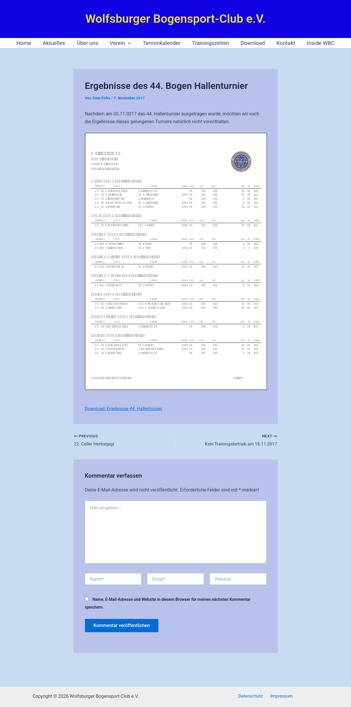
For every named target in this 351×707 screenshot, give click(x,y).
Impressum (280, 696)
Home (26, 43)
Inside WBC (318, 43)
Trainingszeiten (210, 43)
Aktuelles (55, 43)
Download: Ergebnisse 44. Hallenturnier (125, 408)
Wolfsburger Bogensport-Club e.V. (175, 19)
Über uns (88, 43)
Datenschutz (251, 696)
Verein (121, 43)
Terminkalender (162, 43)
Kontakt (284, 43)
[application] (129, 43)
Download (251, 43)
